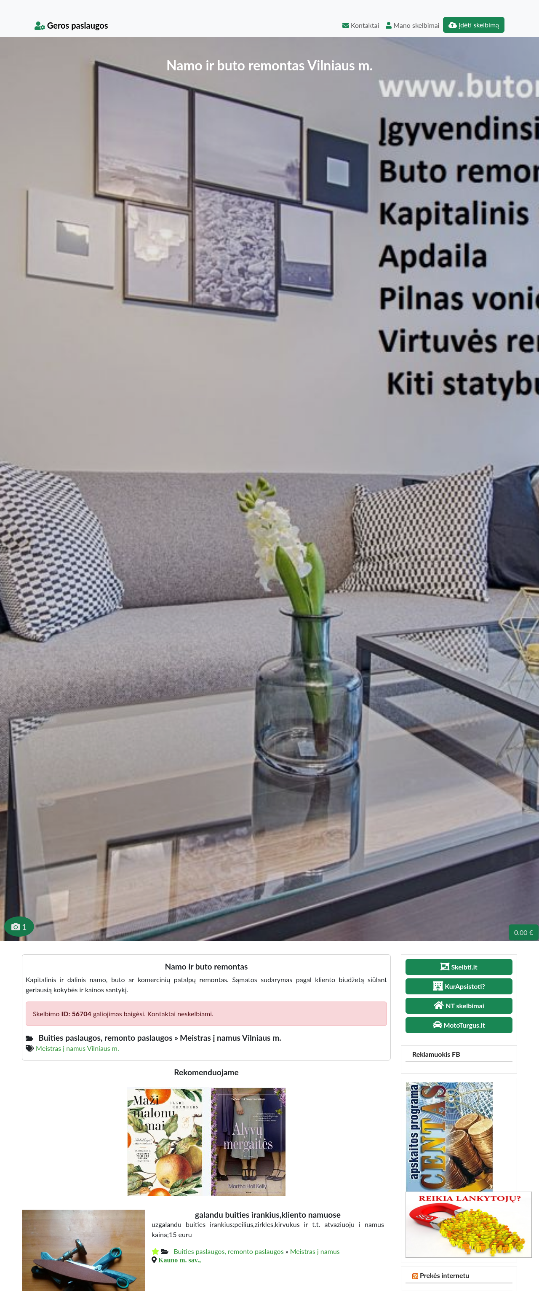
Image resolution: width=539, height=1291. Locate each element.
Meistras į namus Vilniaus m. (77, 1048)
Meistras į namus (315, 1251)
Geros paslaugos (71, 25)
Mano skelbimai (412, 25)
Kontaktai (360, 25)
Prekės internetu (445, 1275)
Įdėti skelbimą (473, 25)
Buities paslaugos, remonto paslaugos (228, 1251)
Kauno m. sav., (179, 1259)
